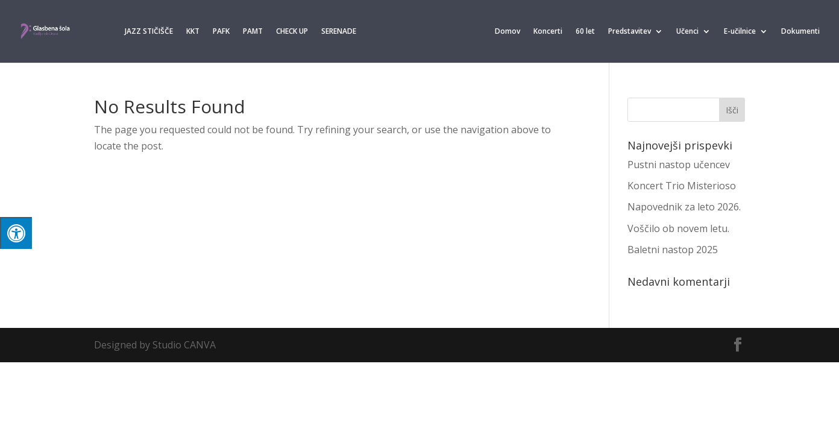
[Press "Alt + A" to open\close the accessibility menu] (16, 233)
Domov (507, 31)
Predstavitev (629, 31)
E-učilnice (740, 31)
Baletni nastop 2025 (672, 249)
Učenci (687, 31)
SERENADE (338, 31)
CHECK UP (292, 31)
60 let (585, 31)
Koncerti (547, 31)
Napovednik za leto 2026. (684, 206)
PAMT (253, 31)
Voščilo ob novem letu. (678, 228)
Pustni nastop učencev (678, 164)
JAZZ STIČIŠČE (149, 31)
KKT (193, 31)
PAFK (221, 31)
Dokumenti (800, 31)
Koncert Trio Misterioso (681, 185)
